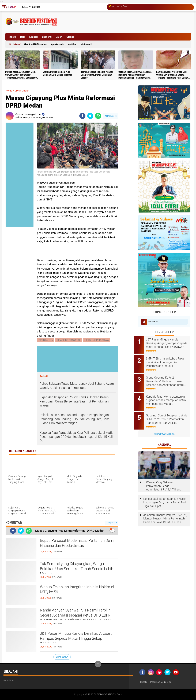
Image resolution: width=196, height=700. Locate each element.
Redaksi (144, 682)
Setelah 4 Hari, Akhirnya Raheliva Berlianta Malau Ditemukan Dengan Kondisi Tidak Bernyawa (135, 75)
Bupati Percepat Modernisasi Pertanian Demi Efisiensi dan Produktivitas (78, 544)
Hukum (16, 44)
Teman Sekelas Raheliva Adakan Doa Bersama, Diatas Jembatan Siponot (97, 75)
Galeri (59, 36)
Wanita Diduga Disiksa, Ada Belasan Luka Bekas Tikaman (57, 73)
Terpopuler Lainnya (164, 427)
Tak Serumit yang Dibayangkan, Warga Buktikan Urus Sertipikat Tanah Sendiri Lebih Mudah (77, 570)
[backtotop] (98, 664)
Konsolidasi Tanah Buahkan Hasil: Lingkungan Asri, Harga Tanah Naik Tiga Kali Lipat (165, 495)
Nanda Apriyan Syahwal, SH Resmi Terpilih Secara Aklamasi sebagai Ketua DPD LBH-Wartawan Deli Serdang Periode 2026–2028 (78, 617)
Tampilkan (112, 523)
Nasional (153, 321)
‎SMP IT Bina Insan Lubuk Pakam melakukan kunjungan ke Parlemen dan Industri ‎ (168, 361)
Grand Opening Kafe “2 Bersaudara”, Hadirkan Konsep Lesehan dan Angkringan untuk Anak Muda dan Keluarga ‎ (168, 378)
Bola (22, 36)
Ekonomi (47, 36)
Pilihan (73, 44)
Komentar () (111, 116)
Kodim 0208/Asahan (36, 44)
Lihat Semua (62, 657)
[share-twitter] (90, 116)
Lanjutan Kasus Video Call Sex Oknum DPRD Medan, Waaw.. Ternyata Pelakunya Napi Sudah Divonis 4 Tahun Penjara (172, 75)
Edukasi (33, 36)
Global (70, 36)
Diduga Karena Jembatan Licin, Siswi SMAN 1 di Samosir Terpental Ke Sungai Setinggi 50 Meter (21, 75)
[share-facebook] (82, 116)
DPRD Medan (24, 90)
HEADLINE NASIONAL (69, 340)
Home (12, 7)
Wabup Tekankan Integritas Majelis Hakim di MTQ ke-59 (74, 590)
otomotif (87, 44)
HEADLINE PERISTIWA (97, 340)
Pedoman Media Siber (163, 682)
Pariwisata (58, 44)
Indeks (12, 36)
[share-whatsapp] (98, 116)
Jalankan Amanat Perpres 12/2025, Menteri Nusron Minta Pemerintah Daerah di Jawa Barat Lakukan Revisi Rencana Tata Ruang (165, 512)
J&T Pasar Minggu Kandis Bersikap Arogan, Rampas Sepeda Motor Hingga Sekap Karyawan (78, 640)
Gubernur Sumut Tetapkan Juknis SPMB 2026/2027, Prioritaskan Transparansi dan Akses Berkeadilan (168, 413)
